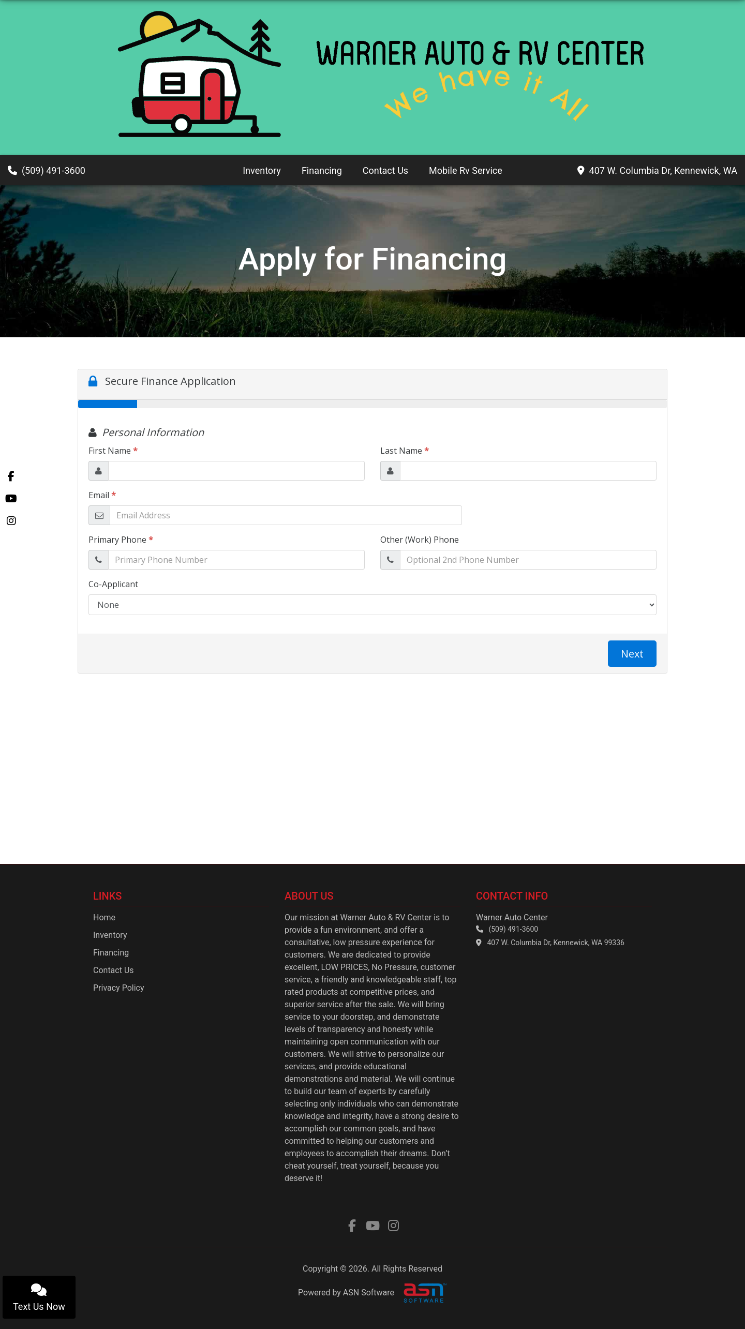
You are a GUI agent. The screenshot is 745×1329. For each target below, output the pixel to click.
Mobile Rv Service (465, 170)
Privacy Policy (118, 988)
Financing (322, 170)
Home (104, 917)
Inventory (262, 170)
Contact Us (385, 170)
